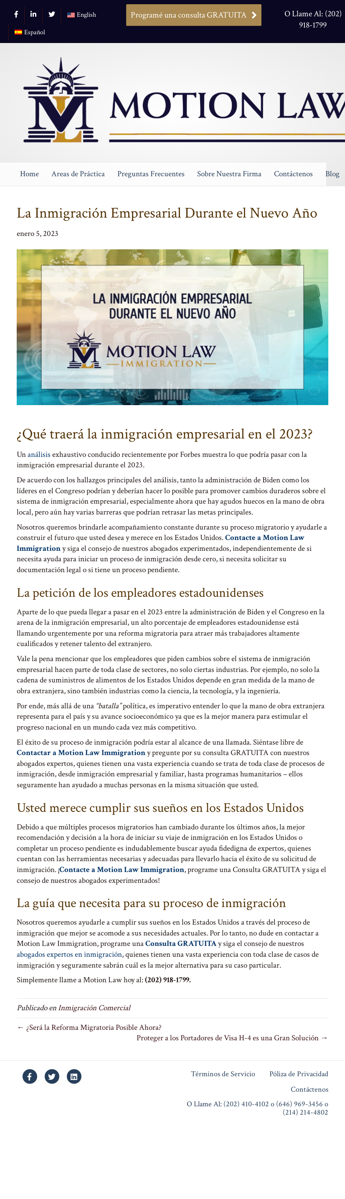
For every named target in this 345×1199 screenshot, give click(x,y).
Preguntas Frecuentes (151, 174)
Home (29, 174)
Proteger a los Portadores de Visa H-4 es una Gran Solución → (232, 1038)
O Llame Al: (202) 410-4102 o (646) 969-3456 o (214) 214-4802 (257, 1108)
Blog (332, 174)
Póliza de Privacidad (298, 1074)
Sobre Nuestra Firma (229, 174)
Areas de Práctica (78, 174)
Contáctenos (293, 174)
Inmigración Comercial (94, 1008)
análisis (39, 454)
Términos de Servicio (223, 1074)
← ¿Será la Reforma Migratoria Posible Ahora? (89, 1027)
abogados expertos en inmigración (69, 954)
